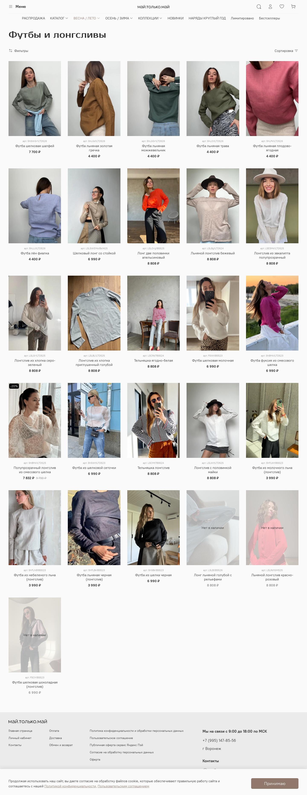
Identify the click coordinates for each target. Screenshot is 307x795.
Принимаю (274, 783)
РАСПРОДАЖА (33, 18)
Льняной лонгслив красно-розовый (272, 577)
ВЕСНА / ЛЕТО (87, 18)
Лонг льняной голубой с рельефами (213, 577)
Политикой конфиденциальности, (70, 786)
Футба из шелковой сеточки (94, 468)
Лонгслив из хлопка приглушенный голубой (94, 362)
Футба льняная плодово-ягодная (272, 148)
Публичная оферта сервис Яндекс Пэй (116, 745)
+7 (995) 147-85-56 (219, 740)
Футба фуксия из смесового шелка (272, 362)
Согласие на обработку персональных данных (122, 752)
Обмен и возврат (61, 745)
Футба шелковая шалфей (34, 146)
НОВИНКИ (176, 18)
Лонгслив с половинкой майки (212, 470)
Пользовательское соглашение (111, 738)
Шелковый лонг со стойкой (94, 253)
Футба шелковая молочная (213, 360)
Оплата (54, 731)
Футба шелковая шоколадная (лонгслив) (35, 684)
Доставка (55, 738)
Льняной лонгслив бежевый (213, 253)
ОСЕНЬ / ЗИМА (119, 18)
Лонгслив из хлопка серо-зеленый (34, 362)
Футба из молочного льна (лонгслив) (272, 470)
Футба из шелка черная (153, 575)
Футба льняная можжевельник (153, 148)
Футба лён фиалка (35, 253)
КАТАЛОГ (59, 18)
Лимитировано (242, 18)
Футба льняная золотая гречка (94, 148)
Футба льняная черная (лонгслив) (94, 577)
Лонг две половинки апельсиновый (153, 255)
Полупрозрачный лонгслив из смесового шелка (35, 470)
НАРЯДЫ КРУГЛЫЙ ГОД (207, 18)
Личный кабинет (20, 738)
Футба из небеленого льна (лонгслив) (35, 577)
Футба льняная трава (213, 146)
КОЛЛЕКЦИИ (150, 18)
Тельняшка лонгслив (153, 468)
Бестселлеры (269, 18)
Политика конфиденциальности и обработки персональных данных (137, 731)
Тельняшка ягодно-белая (153, 360)
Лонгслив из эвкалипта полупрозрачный (272, 255)
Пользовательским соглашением (123, 786)
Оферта (95, 759)
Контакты (15, 745)
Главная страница (20, 731)
